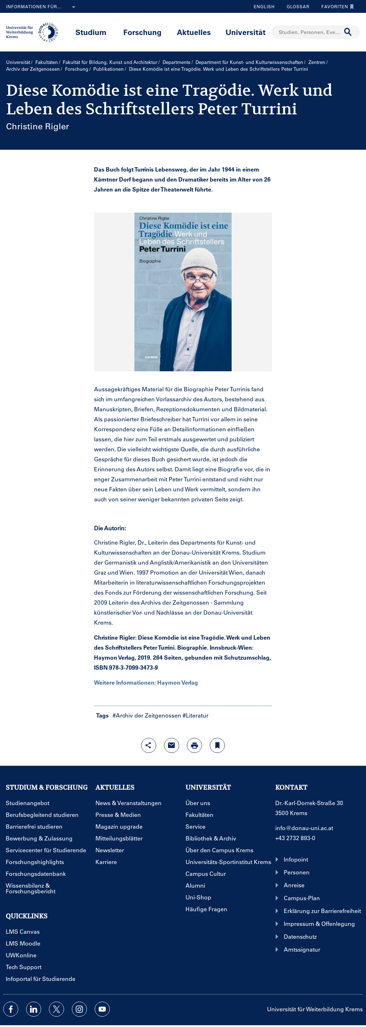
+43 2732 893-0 (295, 838)
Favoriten (336, 6)
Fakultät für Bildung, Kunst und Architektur (110, 62)
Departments (177, 62)
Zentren (316, 62)
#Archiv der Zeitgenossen (147, 715)
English (264, 6)
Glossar (295, 6)
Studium (91, 32)
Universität (246, 32)
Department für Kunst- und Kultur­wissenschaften (249, 62)
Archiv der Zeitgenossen (33, 69)
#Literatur (195, 715)
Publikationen (108, 69)
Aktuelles (194, 32)
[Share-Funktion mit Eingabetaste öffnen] (148, 745)
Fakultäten (46, 62)
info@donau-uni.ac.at (304, 828)
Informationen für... (42, 7)
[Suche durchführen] (348, 32)
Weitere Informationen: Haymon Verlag (146, 682)
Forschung (142, 32)
